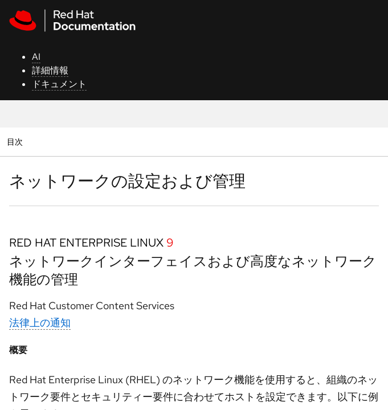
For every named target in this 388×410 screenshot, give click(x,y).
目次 (16, 141)
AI (36, 57)
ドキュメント (59, 84)
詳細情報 (50, 70)
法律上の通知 (40, 322)
